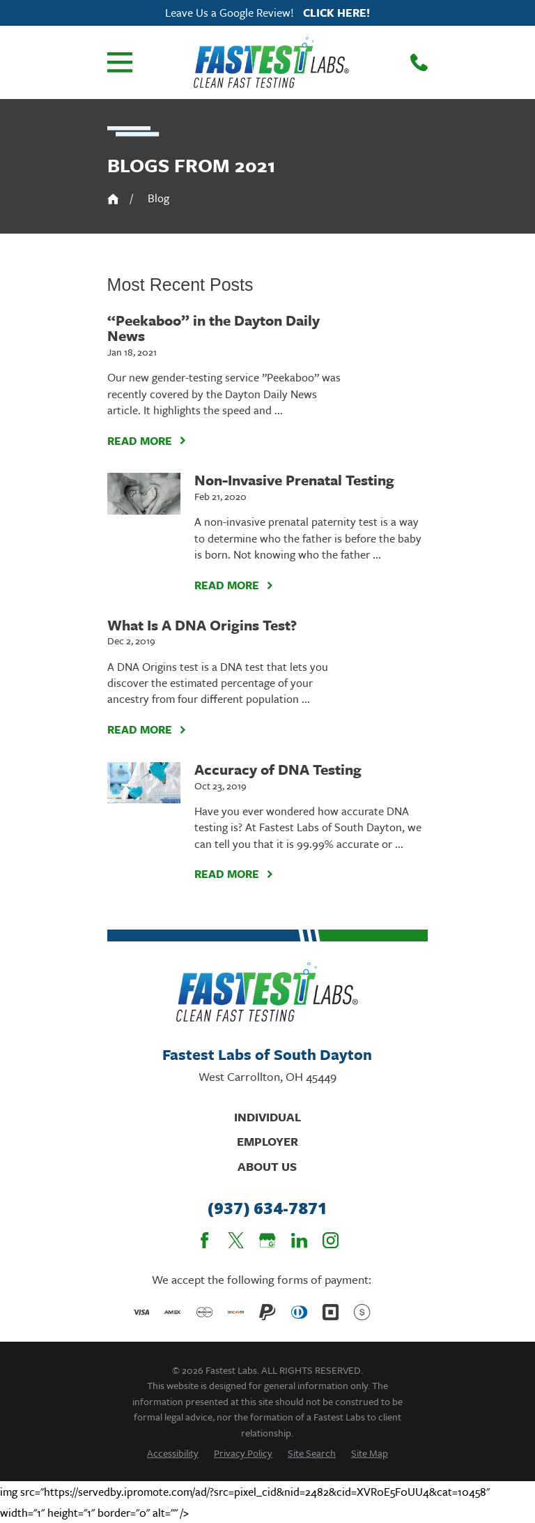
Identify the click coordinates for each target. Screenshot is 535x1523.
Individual (267, 1117)
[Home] (271, 62)
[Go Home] (113, 199)
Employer (267, 1141)
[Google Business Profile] (267, 1240)
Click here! (336, 12)
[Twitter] (236, 1240)
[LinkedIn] (299, 1240)
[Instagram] (331, 1240)
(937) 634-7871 (267, 1208)
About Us (267, 1166)
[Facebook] (204, 1240)
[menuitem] (173, 1453)
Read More (147, 440)
